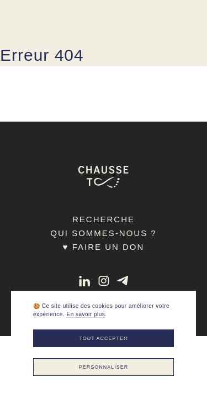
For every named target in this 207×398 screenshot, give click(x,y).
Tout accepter (103, 338)
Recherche (103, 219)
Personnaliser (104, 367)
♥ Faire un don (104, 247)
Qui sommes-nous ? (103, 233)
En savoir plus (85, 314)
